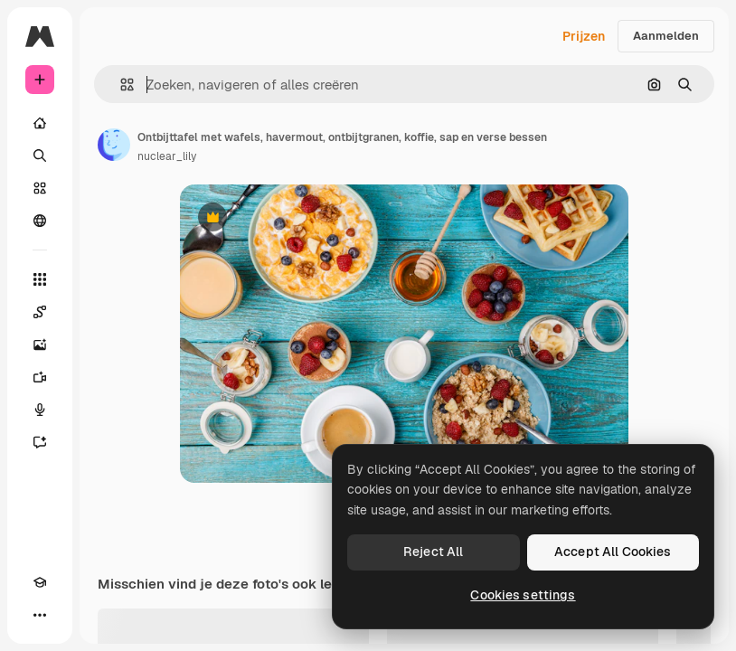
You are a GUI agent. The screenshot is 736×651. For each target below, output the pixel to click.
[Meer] (39, 614)
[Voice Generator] (39, 409)
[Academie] (39, 582)
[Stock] (39, 188)
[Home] (39, 122)
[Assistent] (39, 442)
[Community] (39, 220)
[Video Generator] (39, 377)
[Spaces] (39, 311)
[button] (120, 84)
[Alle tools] (39, 279)
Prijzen (583, 36)
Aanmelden (666, 35)
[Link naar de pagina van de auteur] (114, 144)
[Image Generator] (39, 344)
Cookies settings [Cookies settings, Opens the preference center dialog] (522, 595)
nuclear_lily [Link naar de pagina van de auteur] (166, 156)
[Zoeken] (39, 155)
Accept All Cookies (613, 551)
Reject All (433, 551)
